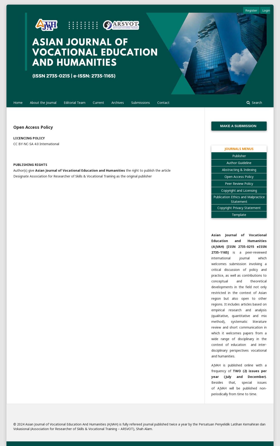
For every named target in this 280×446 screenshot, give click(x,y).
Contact (163, 102)
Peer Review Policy (239, 183)
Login (266, 10)
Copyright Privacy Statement (239, 208)
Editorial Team (74, 102)
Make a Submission (238, 126)
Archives (117, 102)
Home (18, 102)
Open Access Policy (239, 176)
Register (251, 10)
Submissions (140, 102)
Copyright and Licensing (239, 190)
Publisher (239, 156)
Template (239, 215)
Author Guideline (239, 163)
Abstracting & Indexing (239, 170)
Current (98, 102)
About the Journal (43, 102)
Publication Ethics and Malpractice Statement (239, 199)
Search (256, 102)
